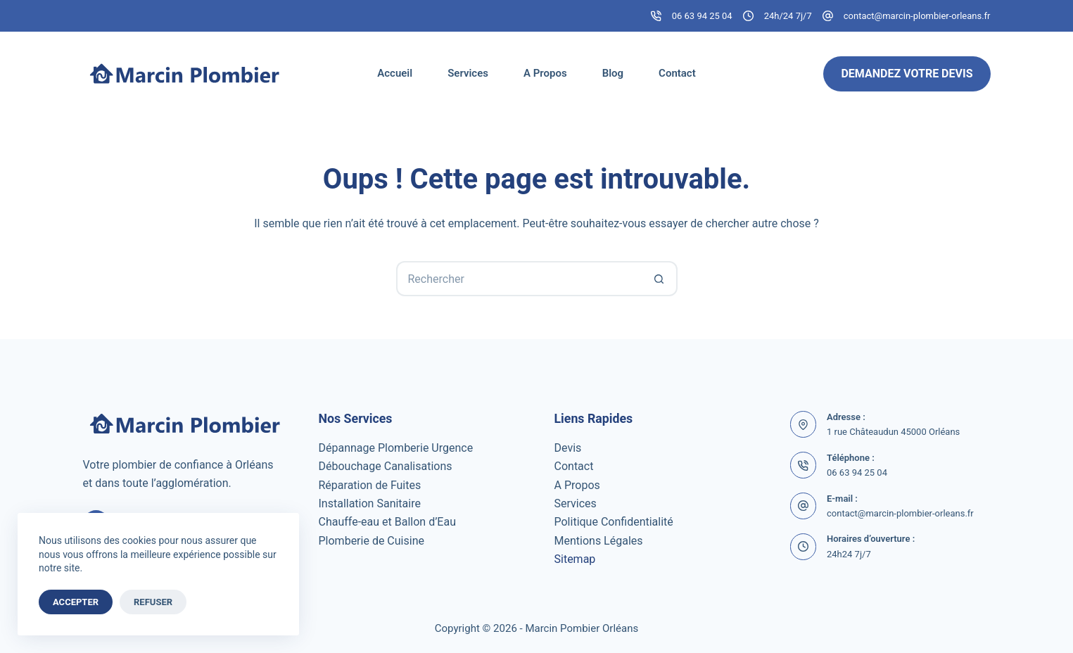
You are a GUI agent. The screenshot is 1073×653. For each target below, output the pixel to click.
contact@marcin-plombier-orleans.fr (917, 16)
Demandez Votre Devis (906, 73)
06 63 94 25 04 (702, 16)
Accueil (394, 73)
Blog (612, 73)
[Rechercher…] (519, 278)
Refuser (153, 602)
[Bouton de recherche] (660, 278)
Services (467, 73)
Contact (677, 73)
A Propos (545, 73)
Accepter (76, 602)
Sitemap (575, 559)
